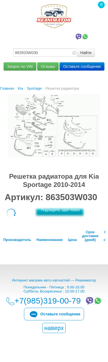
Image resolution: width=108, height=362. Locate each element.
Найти (85, 52)
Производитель (17, 240)
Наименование (49, 240)
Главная (7, 88)
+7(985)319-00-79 (55, 36)
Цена (72, 240)
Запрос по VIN (20, 66)
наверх (54, 328)
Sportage (34, 88)
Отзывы (48, 66)
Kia (20, 88)
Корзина (98, 16)
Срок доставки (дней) (90, 236)
